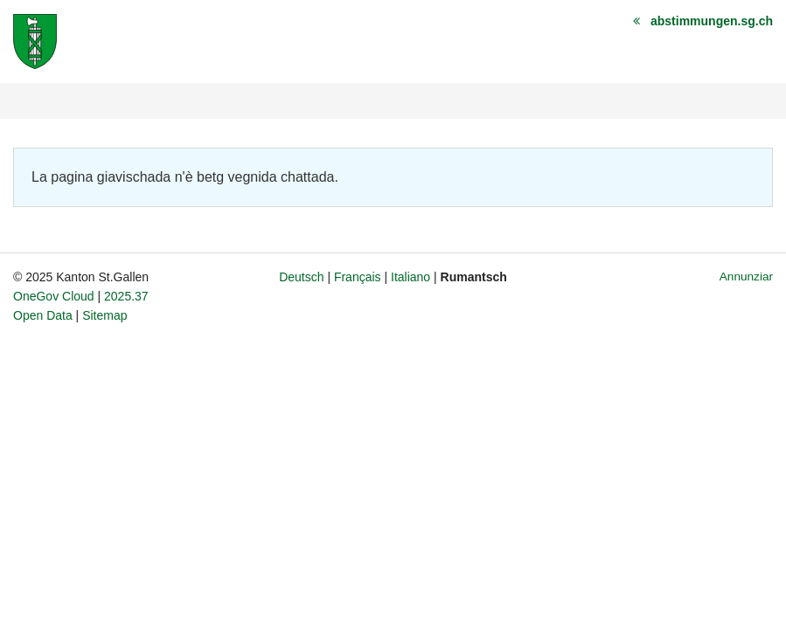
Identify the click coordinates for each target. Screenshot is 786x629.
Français (357, 277)
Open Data (43, 315)
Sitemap (104, 315)
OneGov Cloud (53, 296)
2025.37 (126, 296)
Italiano (410, 277)
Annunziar (746, 276)
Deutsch (301, 277)
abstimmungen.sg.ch (711, 21)
